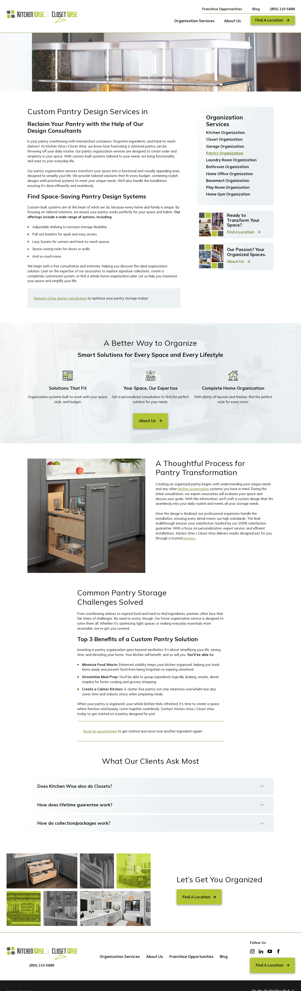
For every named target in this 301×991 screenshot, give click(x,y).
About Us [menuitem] (232, 21)
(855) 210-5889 (282, 9)
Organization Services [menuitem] (194, 21)
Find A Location (199, 897)
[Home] (41, 16)
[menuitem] (235, 132)
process (189, 538)
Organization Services (120, 956)
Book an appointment (100, 731)
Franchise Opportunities (222, 9)
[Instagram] (252, 951)
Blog (256, 9)
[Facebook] (278, 951)
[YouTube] (269, 951)
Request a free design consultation (60, 298)
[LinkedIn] (261, 951)
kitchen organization (193, 489)
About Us (154, 956)
